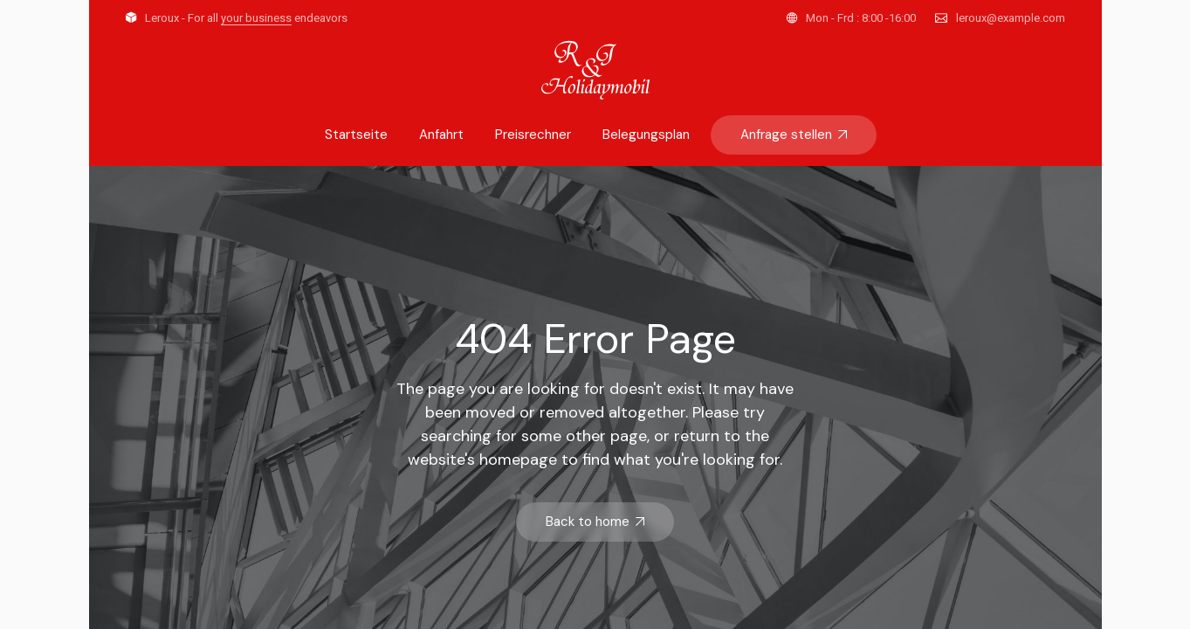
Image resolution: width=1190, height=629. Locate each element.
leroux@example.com (1010, 18)
